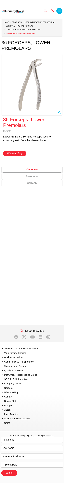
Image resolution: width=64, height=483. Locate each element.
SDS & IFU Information (16, 379)
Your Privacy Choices (15, 353)
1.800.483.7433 (34, 330)
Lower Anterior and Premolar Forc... (24, 30)
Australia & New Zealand (17, 418)
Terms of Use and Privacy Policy (21, 348)
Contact (8, 396)
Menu (59, 11)
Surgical (10, 26)
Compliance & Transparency (18, 361)
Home (6, 22)
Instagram (48, 337)
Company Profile (12, 383)
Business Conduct (13, 357)
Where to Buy (14, 153)
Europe (8, 405)
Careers (8, 388)
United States (11, 401)
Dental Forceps (25, 26)
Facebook (16, 337)
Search (45, 10)
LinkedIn (40, 337)
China (7, 423)
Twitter (24, 337)
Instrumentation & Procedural (39, 22)
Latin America (11, 414)
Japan (7, 409)
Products (17, 22)
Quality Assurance (13, 370)
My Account (52, 10)
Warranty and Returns (15, 366)
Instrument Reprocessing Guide (20, 374)
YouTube (32, 337)
